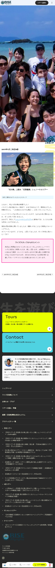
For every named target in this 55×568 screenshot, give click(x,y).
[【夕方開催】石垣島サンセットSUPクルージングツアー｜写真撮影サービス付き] (29, 515)
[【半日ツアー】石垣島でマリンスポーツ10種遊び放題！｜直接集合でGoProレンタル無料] (29, 468)
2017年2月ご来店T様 (45, 275)
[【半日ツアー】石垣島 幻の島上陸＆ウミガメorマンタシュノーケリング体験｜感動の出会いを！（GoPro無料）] (29, 456)
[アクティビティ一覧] (27, 421)
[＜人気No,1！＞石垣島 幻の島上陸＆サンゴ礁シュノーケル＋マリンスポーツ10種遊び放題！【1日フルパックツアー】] (29, 488)
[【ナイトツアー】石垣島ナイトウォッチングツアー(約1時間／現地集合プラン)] (29, 525)
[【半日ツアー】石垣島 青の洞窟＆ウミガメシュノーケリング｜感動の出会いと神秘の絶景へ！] (29, 438)
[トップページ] (27, 388)
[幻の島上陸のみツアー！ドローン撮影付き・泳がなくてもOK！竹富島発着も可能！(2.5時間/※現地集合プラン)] (29, 450)
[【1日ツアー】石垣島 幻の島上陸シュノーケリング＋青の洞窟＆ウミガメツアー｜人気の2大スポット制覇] (29, 500)
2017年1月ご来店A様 (10, 275)
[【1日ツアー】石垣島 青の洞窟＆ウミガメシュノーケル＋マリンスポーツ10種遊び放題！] (29, 494)
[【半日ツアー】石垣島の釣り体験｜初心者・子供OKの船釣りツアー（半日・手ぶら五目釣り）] (29, 444)
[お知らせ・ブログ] (27, 401)
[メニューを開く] (52, 3)
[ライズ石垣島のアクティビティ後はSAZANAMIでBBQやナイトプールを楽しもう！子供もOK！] (29, 478)
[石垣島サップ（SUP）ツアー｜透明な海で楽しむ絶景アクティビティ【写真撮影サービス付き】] (29, 462)
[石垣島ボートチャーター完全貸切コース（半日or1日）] (24, 474)
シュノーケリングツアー (23, 219)
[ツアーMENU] (41, 3)
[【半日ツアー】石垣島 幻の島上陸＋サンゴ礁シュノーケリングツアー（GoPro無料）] (29, 432)
